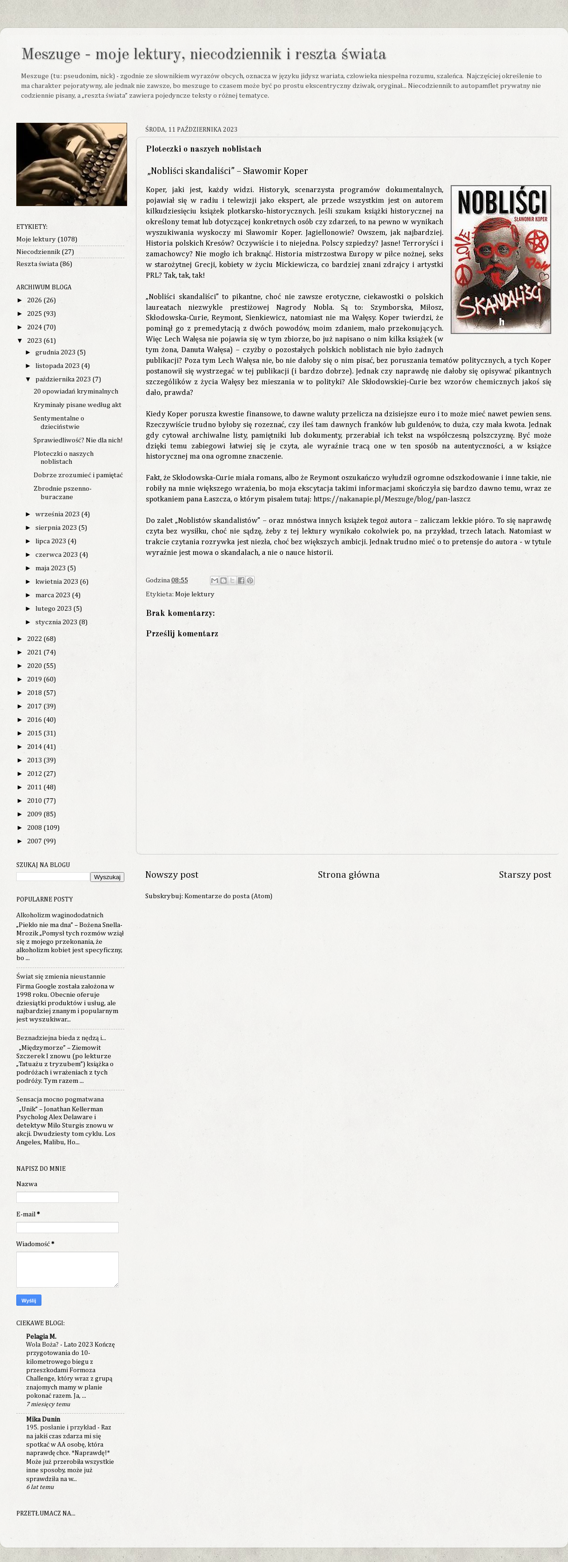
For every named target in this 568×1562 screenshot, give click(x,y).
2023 (35, 340)
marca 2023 (53, 595)
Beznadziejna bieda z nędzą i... (61, 1038)
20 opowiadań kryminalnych (76, 391)
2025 (35, 313)
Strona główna (349, 875)
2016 (35, 719)
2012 (35, 773)
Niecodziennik (38, 251)
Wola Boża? (43, 1345)
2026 (35, 300)
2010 (35, 800)
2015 (35, 733)
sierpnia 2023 (56, 527)
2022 (35, 638)
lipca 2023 (51, 541)
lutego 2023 (54, 608)
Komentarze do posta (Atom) (228, 896)
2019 (35, 679)
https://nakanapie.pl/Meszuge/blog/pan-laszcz (392, 499)
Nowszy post (172, 875)
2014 (35, 746)
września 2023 (58, 514)
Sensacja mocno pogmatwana (60, 1099)
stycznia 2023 (57, 622)
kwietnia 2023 (57, 581)
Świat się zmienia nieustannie (61, 976)
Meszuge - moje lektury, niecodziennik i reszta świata (203, 55)
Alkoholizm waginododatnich (59, 915)
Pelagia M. (41, 1336)
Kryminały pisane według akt (78, 404)
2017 (35, 706)
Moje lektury (195, 594)
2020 (35, 665)
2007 (35, 841)
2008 (35, 827)
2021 (35, 652)
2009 (35, 814)
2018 (35, 692)
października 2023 (64, 379)
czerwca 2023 (57, 554)
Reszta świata (37, 263)
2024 (35, 327)
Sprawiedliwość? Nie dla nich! (78, 440)
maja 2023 (51, 568)
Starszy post (525, 875)
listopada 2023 (58, 365)
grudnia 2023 (56, 352)
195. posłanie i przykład (61, 1427)
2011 (35, 787)
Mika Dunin (43, 1419)
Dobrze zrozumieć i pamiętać (78, 475)
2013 (35, 760)
